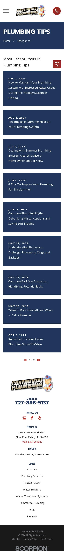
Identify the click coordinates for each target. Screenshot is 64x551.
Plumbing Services (32, 476)
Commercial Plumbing (32, 502)
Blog (32, 509)
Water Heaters (32, 489)
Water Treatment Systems (32, 496)
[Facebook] (32, 418)
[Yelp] (39, 418)
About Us (31, 469)
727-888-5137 (32, 403)
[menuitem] (15, 539)
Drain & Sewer (32, 483)
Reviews (32, 516)
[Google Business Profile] (24, 418)
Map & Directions (32, 441)
